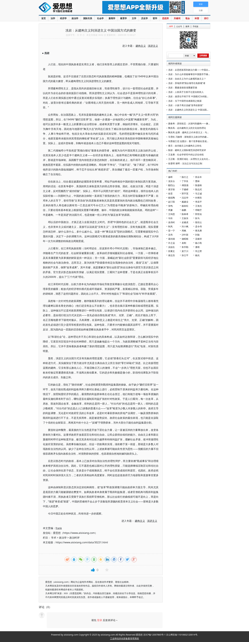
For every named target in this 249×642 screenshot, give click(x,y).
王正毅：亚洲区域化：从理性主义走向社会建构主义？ (195, 158)
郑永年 (198, 177)
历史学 (144, 18)
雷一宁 (171, 230)
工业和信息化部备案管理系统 (124, 638)
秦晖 (170, 177)
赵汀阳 (171, 201)
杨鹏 (184, 209)
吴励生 (171, 247)
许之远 (171, 242)
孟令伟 (198, 226)
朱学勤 (185, 247)
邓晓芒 (198, 209)
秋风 (170, 226)
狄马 (197, 218)
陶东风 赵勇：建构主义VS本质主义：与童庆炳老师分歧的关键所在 (201, 132)
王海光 (198, 205)
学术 (53, 537)
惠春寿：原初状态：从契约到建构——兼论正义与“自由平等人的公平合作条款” (206, 123)
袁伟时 (171, 222)
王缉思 (171, 214)
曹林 (197, 181)
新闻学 (112, 18)
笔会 (187, 18)
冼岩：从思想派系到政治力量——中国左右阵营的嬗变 (195, 69)
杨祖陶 (171, 197)
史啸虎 (185, 222)
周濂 (170, 209)
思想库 (165, 18)
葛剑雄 (171, 238)
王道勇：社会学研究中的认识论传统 (186, 154)
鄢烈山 (171, 185)
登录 (99, 620)
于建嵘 (185, 189)
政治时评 (74, 537)
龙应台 (171, 181)
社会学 (100, 18)
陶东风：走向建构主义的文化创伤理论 (187, 127)
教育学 (123, 18)
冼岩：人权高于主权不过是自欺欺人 (186, 91)
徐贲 (170, 193)
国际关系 (87, 18)
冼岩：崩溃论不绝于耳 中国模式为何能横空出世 (191, 96)
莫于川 (185, 251)
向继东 (198, 197)
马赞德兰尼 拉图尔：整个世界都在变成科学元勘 (191, 141)
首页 (43, 18)
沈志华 (185, 197)
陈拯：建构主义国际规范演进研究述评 (187, 150)
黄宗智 (171, 189)
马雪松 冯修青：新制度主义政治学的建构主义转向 (193, 136)
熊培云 (198, 222)
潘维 (197, 247)
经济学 (63, 18)
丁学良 (185, 181)
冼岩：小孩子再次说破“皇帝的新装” (185, 105)
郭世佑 (198, 214)
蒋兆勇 (198, 230)
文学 (134, 18)
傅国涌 (185, 185)
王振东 (185, 218)
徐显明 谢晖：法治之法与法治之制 (185, 163)
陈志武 (198, 189)
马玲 (170, 218)
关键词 (177, 18)
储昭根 (185, 238)
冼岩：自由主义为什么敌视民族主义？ (187, 78)
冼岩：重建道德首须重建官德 (182, 87)
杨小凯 (198, 242)
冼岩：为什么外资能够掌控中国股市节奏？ (189, 74)
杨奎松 (185, 205)
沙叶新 (185, 234)
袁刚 (184, 242)
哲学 (155, 18)
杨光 (197, 255)
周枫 (184, 230)
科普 (197, 18)
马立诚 (198, 193)
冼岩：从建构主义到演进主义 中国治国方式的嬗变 (193, 109)
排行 (206, 18)
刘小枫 (185, 226)
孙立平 (185, 255)
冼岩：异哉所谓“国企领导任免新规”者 (186, 83)
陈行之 (185, 177)
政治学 (75, 18)
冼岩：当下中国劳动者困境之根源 (185, 100)
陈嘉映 (198, 185)
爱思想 (64, 8)
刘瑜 (197, 234)
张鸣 (170, 205)
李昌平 (198, 201)
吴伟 (170, 234)
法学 (53, 18)
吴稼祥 (198, 238)
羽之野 (198, 251)
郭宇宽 (185, 193)
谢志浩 (171, 255)
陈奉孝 (185, 214)
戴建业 (185, 201)
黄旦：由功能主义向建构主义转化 (185, 145)
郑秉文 (171, 251)
